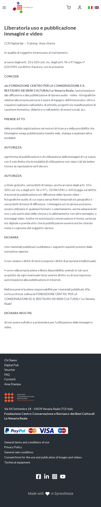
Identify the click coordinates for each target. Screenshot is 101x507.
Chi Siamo (10, 360)
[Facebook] (38, 476)
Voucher (9, 369)
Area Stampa (12, 384)
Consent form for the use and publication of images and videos (43, 457)
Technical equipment (17, 462)
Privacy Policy (13, 447)
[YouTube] (62, 476)
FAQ (7, 374)
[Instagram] (54, 476)
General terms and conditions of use (26, 442)
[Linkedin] (46, 476)
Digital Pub (11, 365)
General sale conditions (18, 452)
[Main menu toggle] (4, 7)
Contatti (10, 379)
